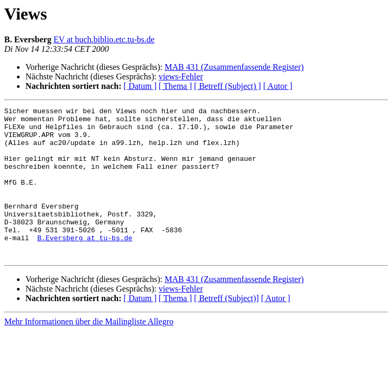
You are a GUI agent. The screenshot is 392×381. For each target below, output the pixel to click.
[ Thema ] (175, 85)
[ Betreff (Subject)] (226, 328)
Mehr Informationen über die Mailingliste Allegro (88, 351)
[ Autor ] (277, 85)
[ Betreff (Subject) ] (227, 85)
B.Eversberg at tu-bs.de (84, 264)
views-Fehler (180, 76)
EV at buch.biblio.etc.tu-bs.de (104, 39)
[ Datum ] (139, 85)
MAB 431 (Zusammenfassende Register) (234, 66)
